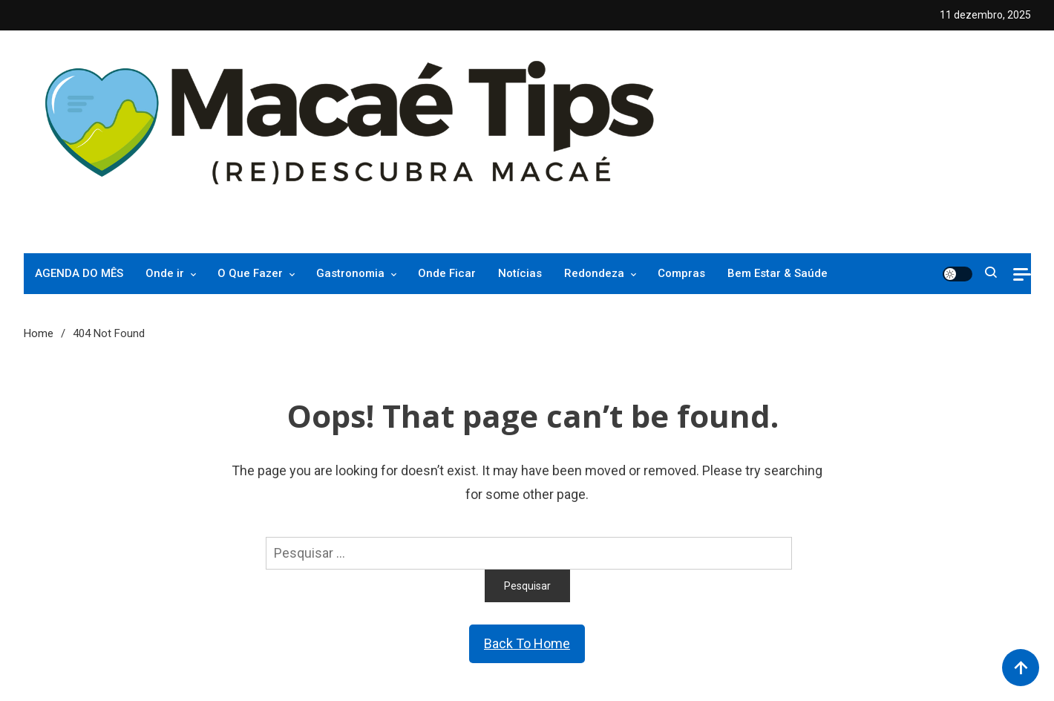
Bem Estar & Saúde (777, 273)
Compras (681, 273)
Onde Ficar (447, 273)
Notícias (520, 273)
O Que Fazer (250, 273)
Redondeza (594, 273)
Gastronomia (350, 273)
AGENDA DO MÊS (79, 273)
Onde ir (164, 273)
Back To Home (527, 643)
